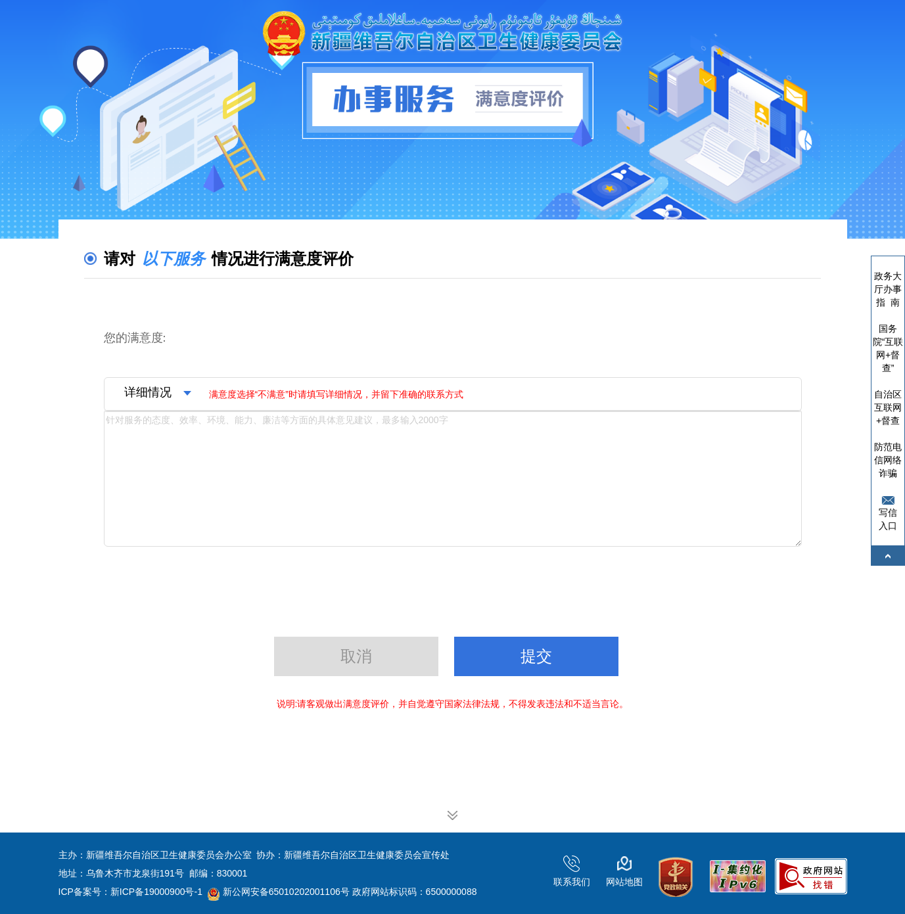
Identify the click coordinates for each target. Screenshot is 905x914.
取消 (356, 656)
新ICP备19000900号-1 (156, 891)
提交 (536, 656)
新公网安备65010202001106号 (279, 891)
